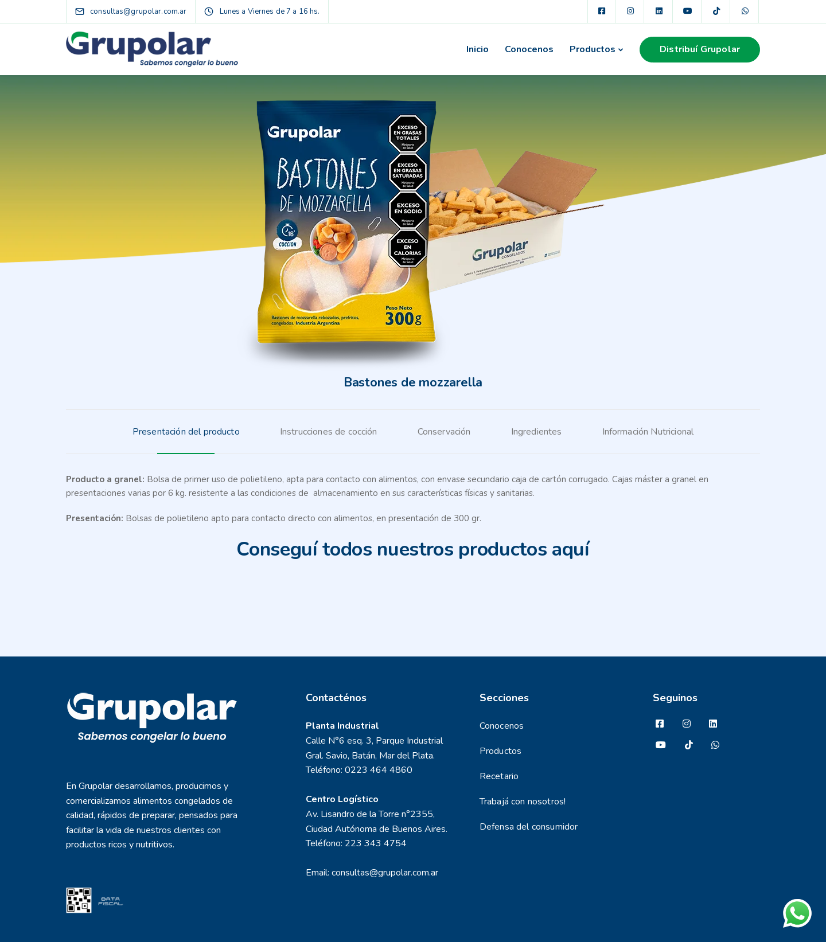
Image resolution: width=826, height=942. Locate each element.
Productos (592, 49)
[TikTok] (716, 11)
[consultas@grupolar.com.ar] (141, 11)
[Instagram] (630, 11)
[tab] (186, 432)
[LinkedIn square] (659, 11)
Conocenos (529, 49)
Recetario (499, 776)
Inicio (477, 49)
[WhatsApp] (745, 11)
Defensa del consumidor (529, 826)
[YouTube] (688, 11)
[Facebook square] (601, 11)
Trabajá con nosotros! (523, 801)
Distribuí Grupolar (700, 49)
